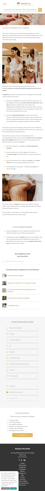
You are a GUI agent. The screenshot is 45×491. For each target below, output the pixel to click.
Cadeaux (12, 334)
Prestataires (22, 469)
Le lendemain (14, 398)
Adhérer (22, 471)
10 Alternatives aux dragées (15, 275)
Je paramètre (5, 488)
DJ (10, 346)
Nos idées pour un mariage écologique (18, 298)
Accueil (22, 463)
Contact (22, 477)
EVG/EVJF (12, 386)
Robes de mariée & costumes (15, 261)
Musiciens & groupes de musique (19, 364)
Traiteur (12, 370)
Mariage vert (22, 473)
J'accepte (13, 488)
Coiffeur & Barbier (15, 340)
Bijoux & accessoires (16, 328)
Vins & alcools (14, 376)
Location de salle (15, 358)
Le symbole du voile (13, 305)
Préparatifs (22, 467)
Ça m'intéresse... (22, 435)
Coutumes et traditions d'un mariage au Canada (21, 283)
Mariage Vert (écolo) (16, 392)
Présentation (22, 465)
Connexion (22, 479)
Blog (22, 475)
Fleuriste (12, 352)
